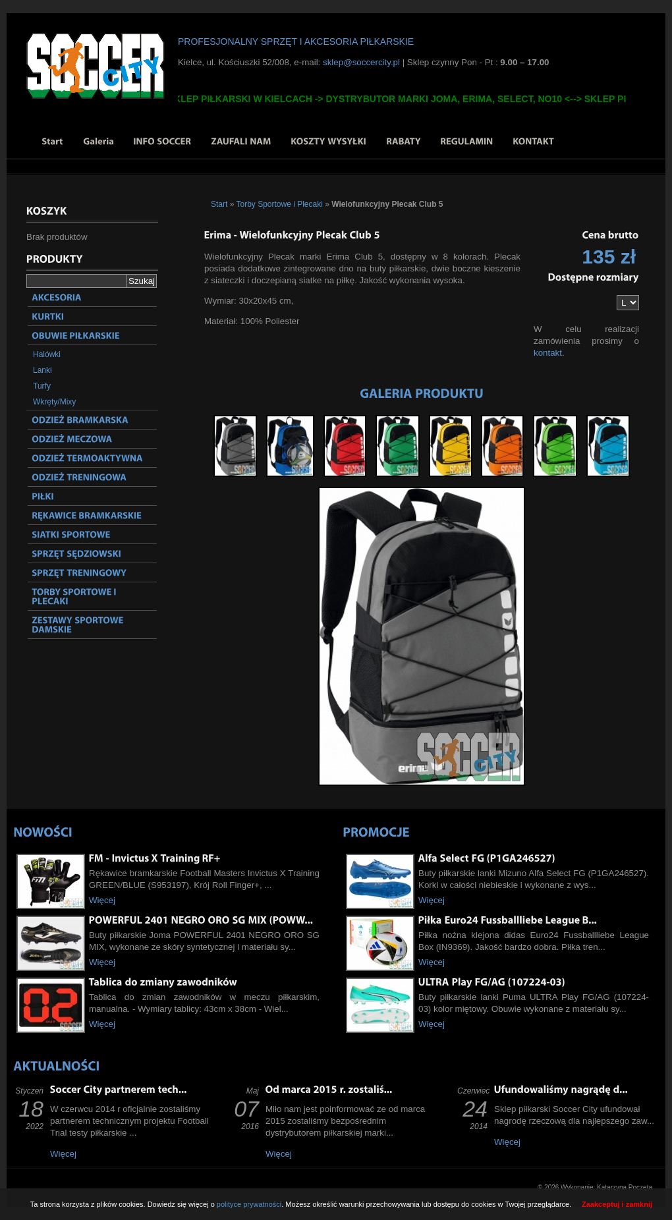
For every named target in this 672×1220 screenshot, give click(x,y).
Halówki (47, 354)
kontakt (548, 353)
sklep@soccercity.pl (361, 62)
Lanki (42, 370)
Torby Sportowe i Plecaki (279, 204)
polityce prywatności (249, 1204)
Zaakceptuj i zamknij (617, 1204)
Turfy (42, 386)
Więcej (102, 900)
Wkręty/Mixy (54, 401)
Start (219, 204)
